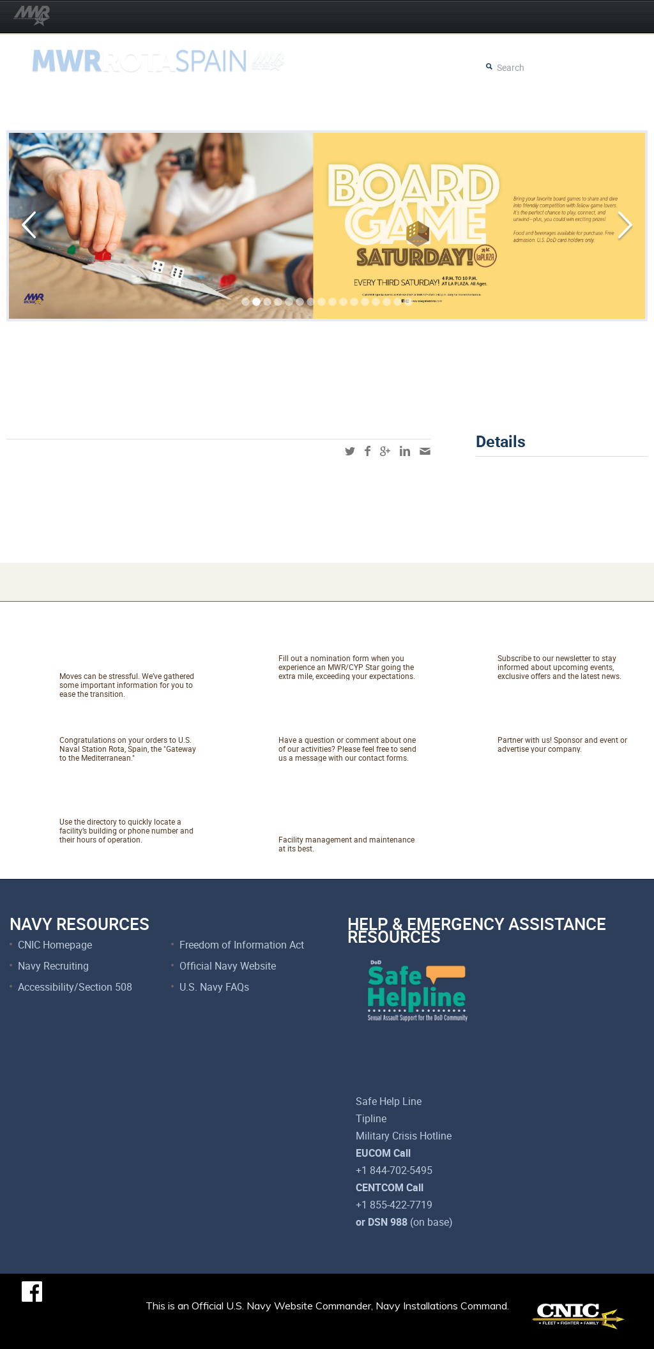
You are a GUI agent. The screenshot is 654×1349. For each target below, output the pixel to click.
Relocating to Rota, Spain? (124, 651)
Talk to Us (312, 723)
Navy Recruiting (53, 966)
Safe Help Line (389, 1101)
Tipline (371, 1118)
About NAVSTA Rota (128, 723)
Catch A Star (321, 642)
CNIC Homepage (55, 945)
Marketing (532, 723)
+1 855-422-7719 (394, 1205)
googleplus (385, 451)
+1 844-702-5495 (394, 1170)
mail (425, 451)
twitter (350, 451)
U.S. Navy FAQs (214, 987)
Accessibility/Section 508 (75, 987)
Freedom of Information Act (241, 945)
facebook (367, 451)
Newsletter (535, 642)
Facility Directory (116, 805)
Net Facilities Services (323, 814)
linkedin (405, 451)
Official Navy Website (227, 966)
